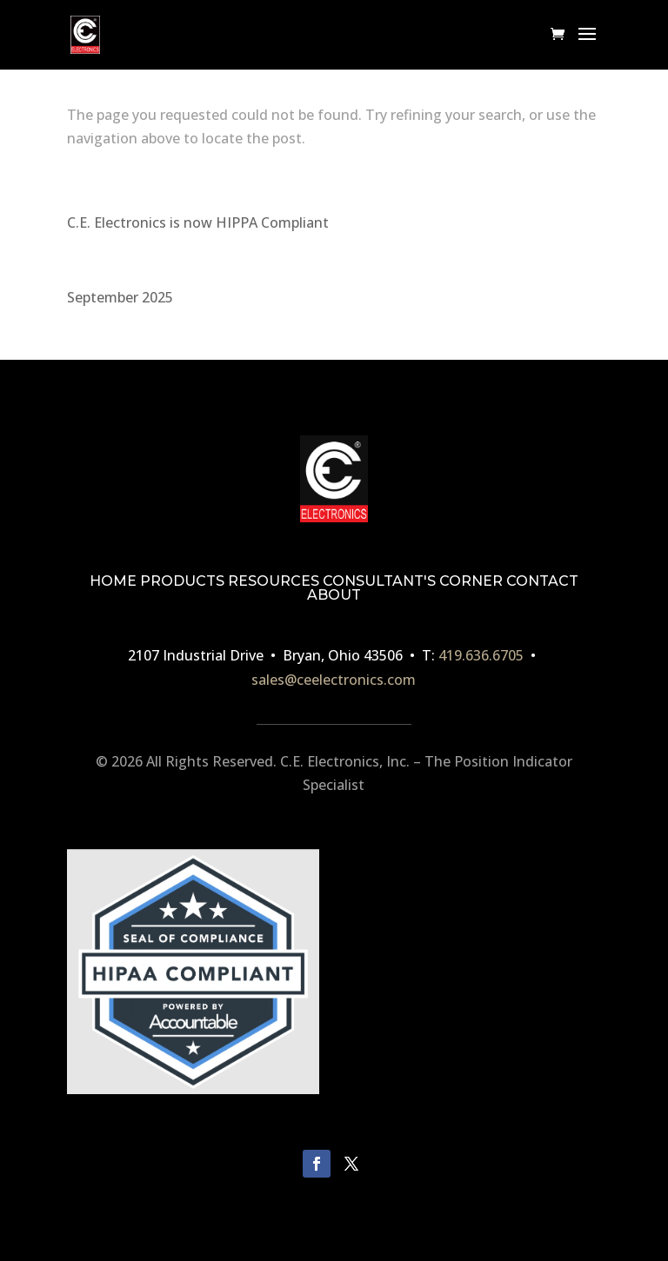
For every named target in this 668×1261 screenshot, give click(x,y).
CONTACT (542, 581)
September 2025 (120, 297)
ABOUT (334, 595)
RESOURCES (273, 581)
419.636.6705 (481, 655)
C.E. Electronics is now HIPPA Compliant (198, 222)
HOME (113, 581)
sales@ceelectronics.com (333, 679)
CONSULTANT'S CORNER (413, 581)
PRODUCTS (182, 581)
